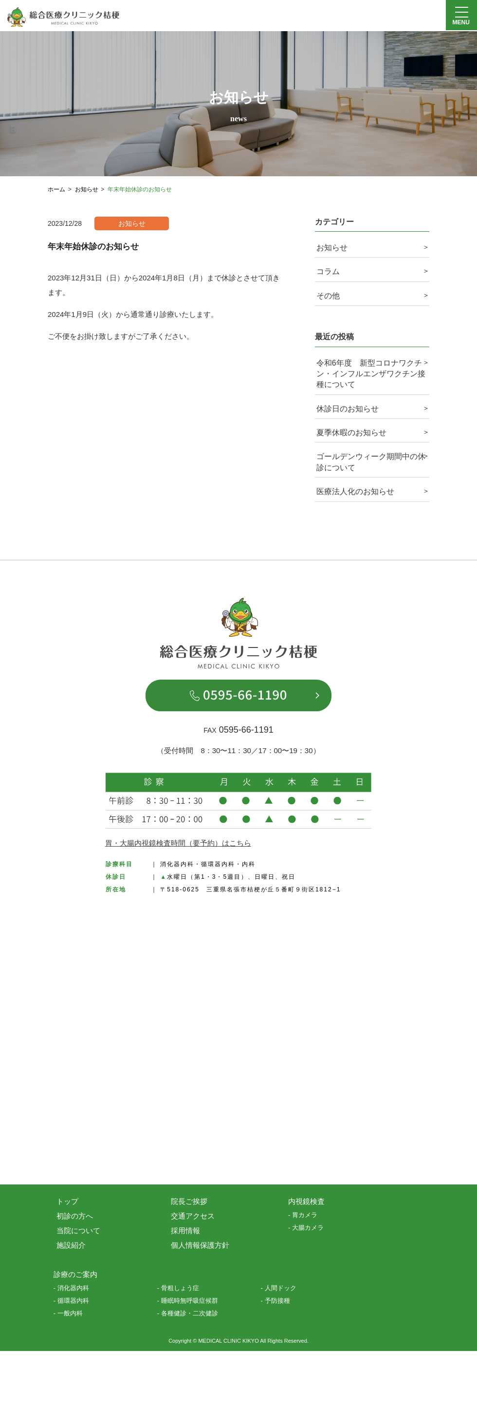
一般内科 (70, 1313)
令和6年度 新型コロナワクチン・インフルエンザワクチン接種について (370, 374)
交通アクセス (193, 1216)
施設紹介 (71, 1245)
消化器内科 (73, 1288)
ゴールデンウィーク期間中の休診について (370, 461)
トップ (67, 1201)
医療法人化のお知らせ (355, 491)
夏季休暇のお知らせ (351, 432)
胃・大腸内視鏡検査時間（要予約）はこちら (178, 843)
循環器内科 (73, 1300)
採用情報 (185, 1230)
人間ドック (280, 1288)
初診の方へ (74, 1216)
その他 (328, 296)
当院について (78, 1230)
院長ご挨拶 (189, 1201)
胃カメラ (304, 1215)
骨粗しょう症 (180, 1288)
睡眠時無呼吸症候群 (189, 1300)
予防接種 (277, 1300)
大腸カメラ (308, 1227)
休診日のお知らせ (347, 409)
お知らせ (332, 247)
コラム (328, 271)
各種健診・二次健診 (189, 1313)
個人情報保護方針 (200, 1245)
